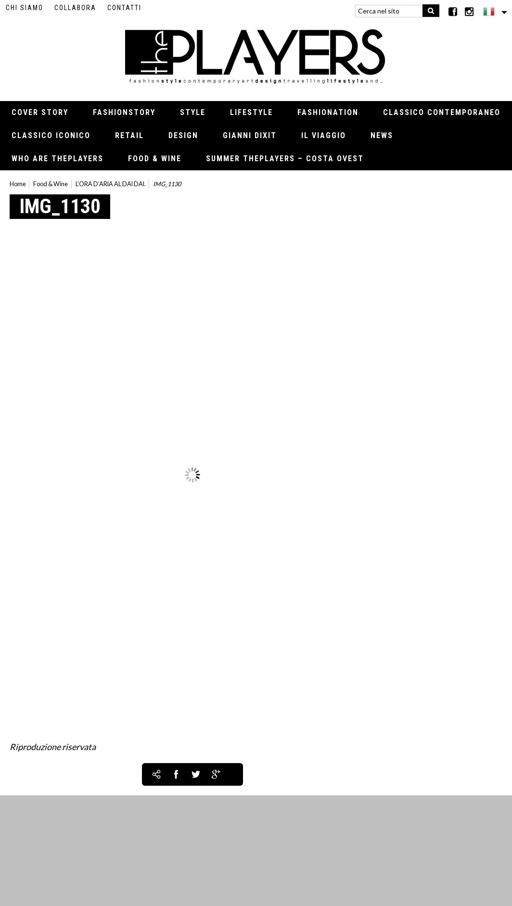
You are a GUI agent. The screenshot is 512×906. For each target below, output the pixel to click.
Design (183, 135)
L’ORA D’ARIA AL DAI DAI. (111, 184)
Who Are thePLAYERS (57, 158)
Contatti (124, 8)
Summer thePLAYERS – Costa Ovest (285, 158)
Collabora (75, 8)
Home (18, 184)
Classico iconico (51, 135)
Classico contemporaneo (441, 112)
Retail (129, 135)
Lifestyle (251, 112)
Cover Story (40, 112)
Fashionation (327, 112)
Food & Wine (154, 158)
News (382, 135)
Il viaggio (323, 135)
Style (192, 112)
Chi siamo (24, 8)
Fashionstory (124, 112)
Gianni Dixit (250, 135)
